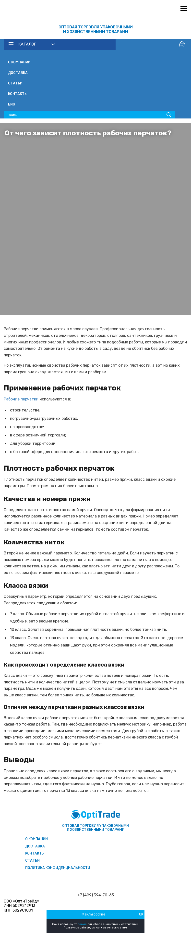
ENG (11, 104)
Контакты (17, 94)
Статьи (15, 83)
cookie (82, 924)
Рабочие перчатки (21, 399)
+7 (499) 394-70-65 (95, 895)
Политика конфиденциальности (57, 868)
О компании (19, 62)
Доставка (18, 73)
